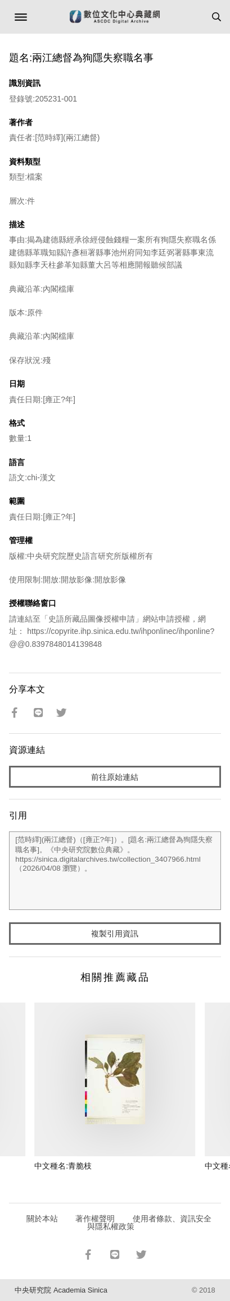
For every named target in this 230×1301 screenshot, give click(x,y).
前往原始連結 (114, 777)
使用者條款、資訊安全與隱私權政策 (149, 1222)
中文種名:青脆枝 (63, 1165)
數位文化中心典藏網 (115, 17)
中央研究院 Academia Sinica (61, 1290)
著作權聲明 (95, 1218)
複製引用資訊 (114, 933)
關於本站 (42, 1218)
